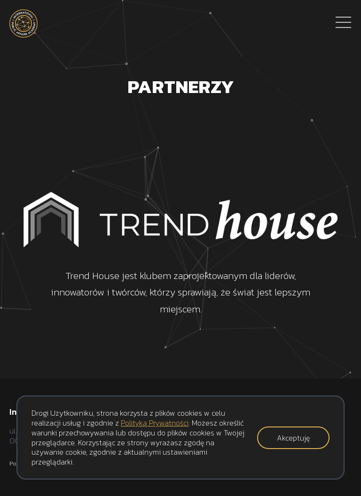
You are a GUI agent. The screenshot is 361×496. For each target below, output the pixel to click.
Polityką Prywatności (154, 422)
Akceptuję (293, 437)
